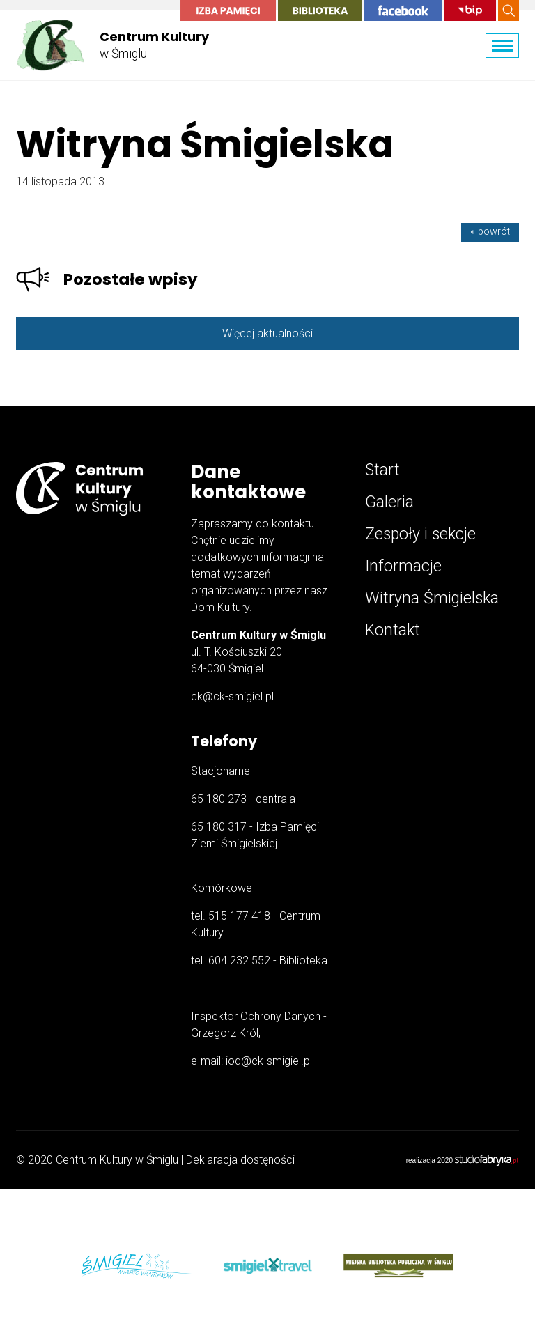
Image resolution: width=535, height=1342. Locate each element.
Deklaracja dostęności (240, 1159)
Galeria (389, 502)
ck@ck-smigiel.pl (232, 696)
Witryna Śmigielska (432, 598)
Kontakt (392, 630)
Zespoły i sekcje (420, 534)
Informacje (403, 566)
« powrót (490, 232)
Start (382, 470)
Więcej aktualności (267, 333)
